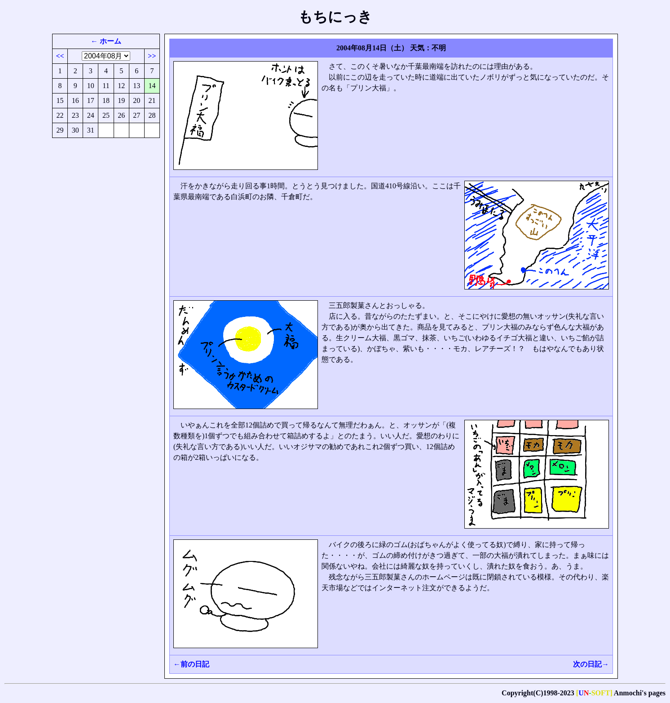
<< (60, 56)
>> (152, 56)
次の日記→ (591, 664)
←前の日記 (191, 664)
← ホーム (106, 41)
